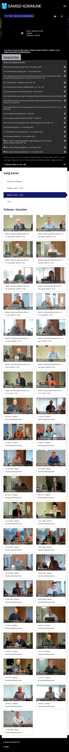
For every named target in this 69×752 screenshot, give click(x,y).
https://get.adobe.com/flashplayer (17, 52)
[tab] (11, 57)
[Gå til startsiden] (21, 6)
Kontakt (6, 747)
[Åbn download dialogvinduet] (55, 16)
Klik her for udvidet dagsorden (14, 62)
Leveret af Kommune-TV (12, 742)
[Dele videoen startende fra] (64, 67)
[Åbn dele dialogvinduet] (62, 16)
